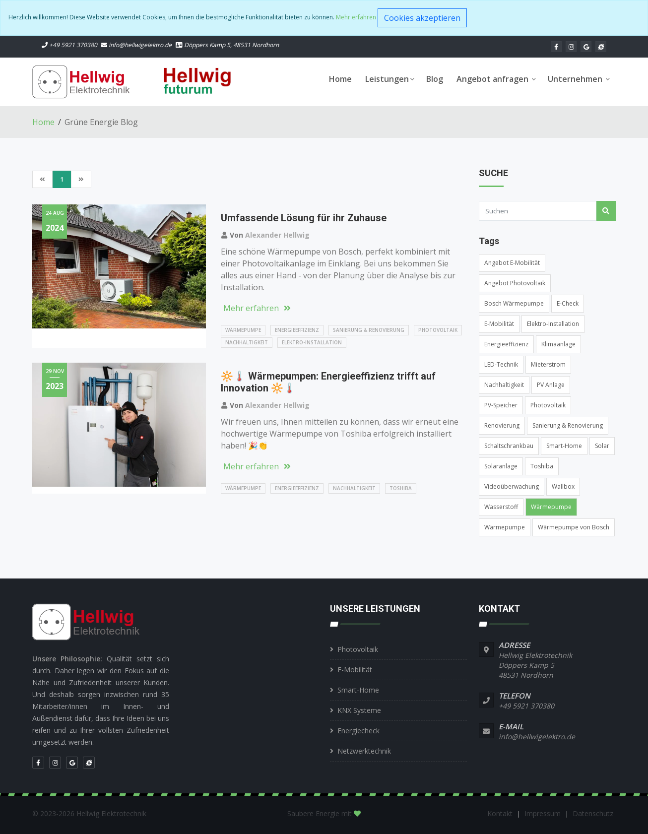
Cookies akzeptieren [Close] (422, 17)
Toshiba (400, 488)
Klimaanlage (558, 344)
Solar (602, 446)
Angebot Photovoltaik (514, 283)
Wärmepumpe (243, 329)
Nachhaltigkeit (246, 342)
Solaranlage (501, 466)
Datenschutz (593, 813)
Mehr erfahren (356, 17)
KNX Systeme (359, 710)
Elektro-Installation (312, 342)
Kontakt (501, 813)
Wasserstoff (501, 507)
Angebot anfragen (496, 78)
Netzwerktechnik (364, 751)
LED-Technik (501, 364)
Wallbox (563, 486)
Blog (434, 78)
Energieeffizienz (297, 329)
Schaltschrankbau (508, 446)
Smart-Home (564, 446)
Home (340, 78)
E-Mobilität (499, 324)
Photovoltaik (437, 329)
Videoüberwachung (511, 486)
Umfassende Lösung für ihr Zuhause (304, 218)
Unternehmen (579, 78)
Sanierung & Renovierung (368, 329)
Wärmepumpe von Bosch (573, 527)
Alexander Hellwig (277, 235)
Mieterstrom (548, 364)
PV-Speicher (501, 405)
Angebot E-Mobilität (512, 262)
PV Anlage (551, 385)
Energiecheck (358, 730)
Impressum (543, 813)
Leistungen (389, 78)
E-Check (568, 303)
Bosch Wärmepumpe (514, 303)
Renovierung (501, 425)
